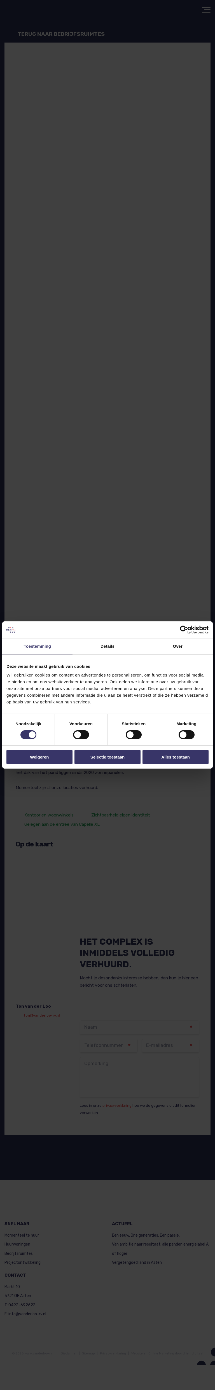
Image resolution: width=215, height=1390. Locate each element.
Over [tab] (178, 646)
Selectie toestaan (107, 757)
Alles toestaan (175, 757)
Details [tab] (107, 646)
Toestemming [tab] (37, 646)
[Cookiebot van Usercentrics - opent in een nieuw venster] (184, 630)
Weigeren (39, 757)
